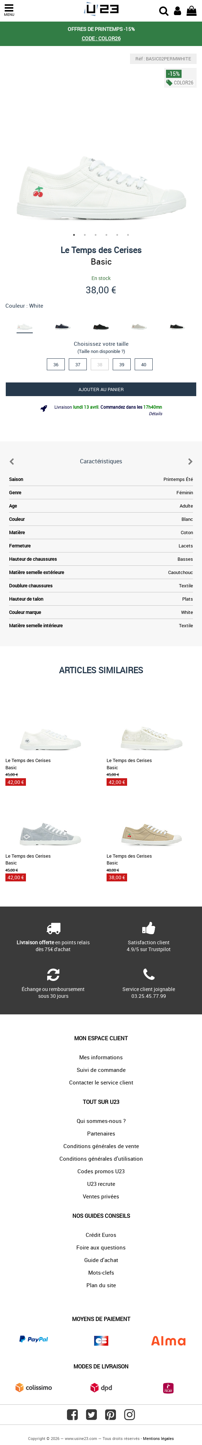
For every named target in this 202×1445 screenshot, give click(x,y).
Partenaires (101, 1133)
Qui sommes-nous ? (101, 1120)
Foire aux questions (101, 1247)
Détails (155, 413)
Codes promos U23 (101, 1171)
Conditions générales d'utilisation (101, 1158)
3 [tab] (95, 235)
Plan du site (101, 1285)
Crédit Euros (101, 1234)
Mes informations (101, 1057)
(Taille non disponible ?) (101, 351)
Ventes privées (101, 1196)
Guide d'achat (101, 1259)
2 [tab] (85, 235)
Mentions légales (158, 1438)
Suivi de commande (101, 1069)
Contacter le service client (101, 1082)
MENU (9, 10)
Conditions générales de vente (101, 1146)
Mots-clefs (101, 1272)
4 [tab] (106, 235)
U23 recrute (101, 1183)
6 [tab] (128, 235)
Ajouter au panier (101, 389)
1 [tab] (74, 235)
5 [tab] (117, 235)
